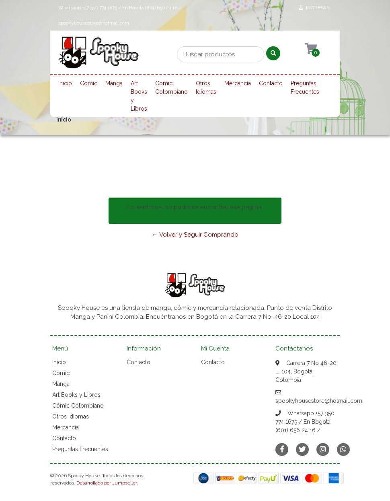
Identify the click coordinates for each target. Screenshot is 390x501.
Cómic (88, 83)
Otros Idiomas (206, 87)
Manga (114, 83)
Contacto (271, 83)
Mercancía (237, 83)
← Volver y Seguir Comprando (195, 234)
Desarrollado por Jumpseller (106, 483)
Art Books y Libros (139, 96)
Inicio (65, 83)
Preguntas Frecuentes (305, 87)
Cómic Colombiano (171, 87)
